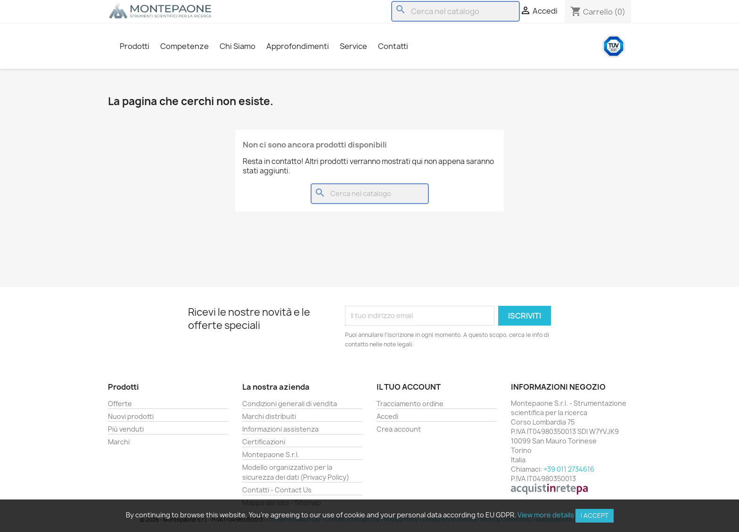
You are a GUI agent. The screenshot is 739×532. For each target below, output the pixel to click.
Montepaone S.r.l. (270, 454)
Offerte (120, 403)
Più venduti (126, 429)
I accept (594, 515)
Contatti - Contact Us (277, 489)
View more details (545, 514)
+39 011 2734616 (568, 469)
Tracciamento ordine (410, 403)
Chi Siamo (237, 46)
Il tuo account (409, 387)
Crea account (399, 429)
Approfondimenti (297, 46)
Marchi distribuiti (269, 416)
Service (353, 46)
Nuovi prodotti (131, 416)
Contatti (393, 46)
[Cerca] (455, 11)
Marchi (119, 441)
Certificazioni (263, 441)
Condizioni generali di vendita (289, 403)
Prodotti (134, 46)
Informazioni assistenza (280, 429)
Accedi (387, 416)
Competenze (184, 46)
